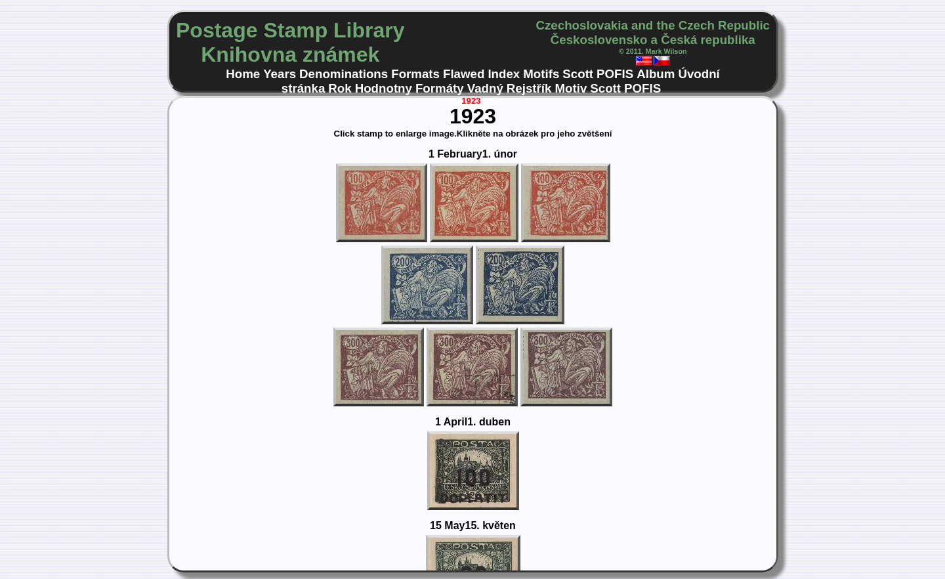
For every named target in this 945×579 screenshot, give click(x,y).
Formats (415, 74)
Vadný (485, 88)
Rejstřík (529, 88)
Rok (339, 88)
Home (243, 74)
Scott (577, 74)
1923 (471, 101)
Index (504, 74)
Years (279, 74)
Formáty (439, 88)
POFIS (615, 74)
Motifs (541, 74)
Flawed (463, 74)
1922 (449, 101)
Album (656, 74)
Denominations (343, 74)
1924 (494, 101)
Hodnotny (383, 88)
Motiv (571, 88)
